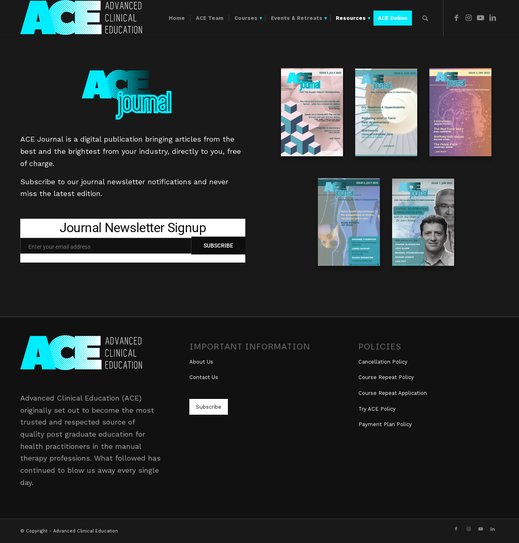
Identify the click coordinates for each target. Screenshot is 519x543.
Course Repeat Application (392, 393)
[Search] (425, 18)
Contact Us (203, 377)
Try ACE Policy (377, 409)
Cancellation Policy (382, 362)
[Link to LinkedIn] (493, 18)
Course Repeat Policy (386, 377)
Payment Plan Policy (385, 424)
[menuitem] (176, 18)
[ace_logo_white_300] (81, 18)
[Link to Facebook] (456, 18)
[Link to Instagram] (468, 18)
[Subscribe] (208, 407)
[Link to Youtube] (480, 18)
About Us (201, 362)
